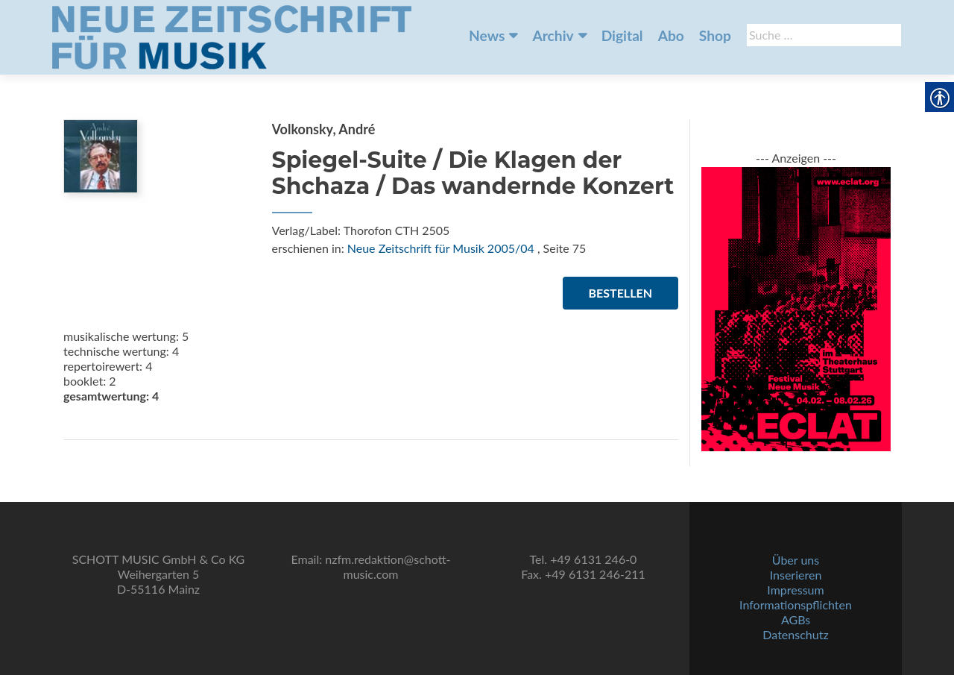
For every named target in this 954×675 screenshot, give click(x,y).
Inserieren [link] (796, 575)
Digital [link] (622, 35)
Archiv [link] (552, 35)
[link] (231, 36)
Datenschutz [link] (795, 634)
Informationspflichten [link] (795, 604)
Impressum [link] (795, 590)
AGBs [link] (795, 619)
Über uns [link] (795, 560)
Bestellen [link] (620, 293)
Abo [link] (671, 35)
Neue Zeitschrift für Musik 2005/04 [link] (440, 248)
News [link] (487, 35)
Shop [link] (715, 35)
